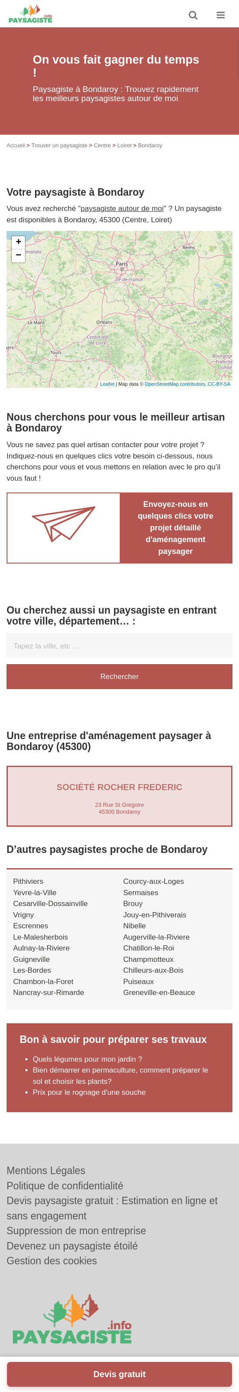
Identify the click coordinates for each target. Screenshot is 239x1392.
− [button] (18, 255)
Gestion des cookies (52, 1260)
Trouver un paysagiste (59, 145)
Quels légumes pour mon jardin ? (87, 1059)
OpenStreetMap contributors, (176, 384)
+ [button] (18, 242)
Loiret (125, 145)
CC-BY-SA (219, 384)
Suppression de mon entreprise (76, 1230)
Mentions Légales (46, 1170)
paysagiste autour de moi (122, 208)
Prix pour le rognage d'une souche (89, 1092)
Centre (102, 145)
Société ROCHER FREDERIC (120, 787)
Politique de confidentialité (65, 1186)
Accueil (16, 145)
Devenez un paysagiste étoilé (72, 1246)
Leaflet (107, 384)
